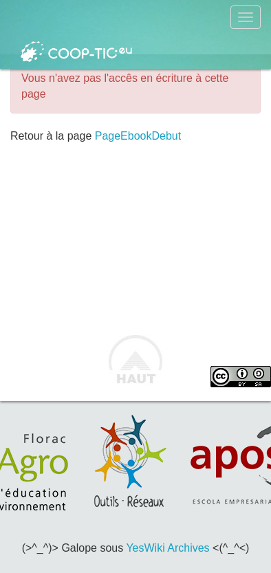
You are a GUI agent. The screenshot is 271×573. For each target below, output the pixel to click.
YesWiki (145, 548)
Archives (188, 548)
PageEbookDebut (138, 136)
